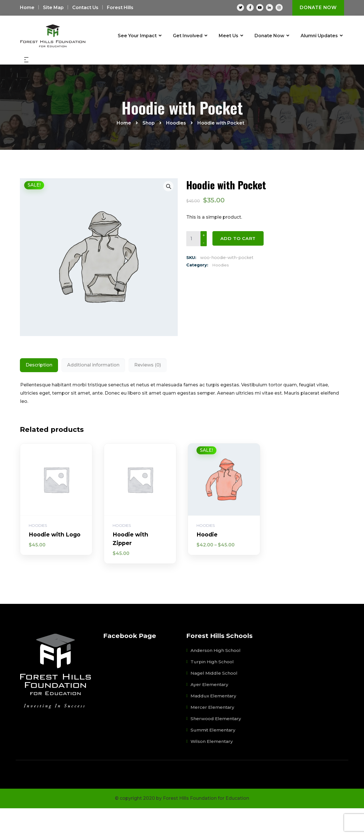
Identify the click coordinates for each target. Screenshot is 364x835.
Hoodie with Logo (56, 561)
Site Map (53, 8)
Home (27, 8)
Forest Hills (120, 8)
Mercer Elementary (213, 734)
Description (39, 391)
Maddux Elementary (214, 722)
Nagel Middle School (214, 700)
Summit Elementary (214, 756)
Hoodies (220, 292)
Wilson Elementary (212, 768)
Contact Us (85, 8)
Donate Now (317, 8)
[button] (168, 213)
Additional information (93, 391)
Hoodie (208, 561)
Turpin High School (212, 688)
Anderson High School (216, 677)
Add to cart (239, 265)
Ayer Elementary (210, 711)
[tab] (39, 392)
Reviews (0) (147, 391)
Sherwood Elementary (216, 745)
